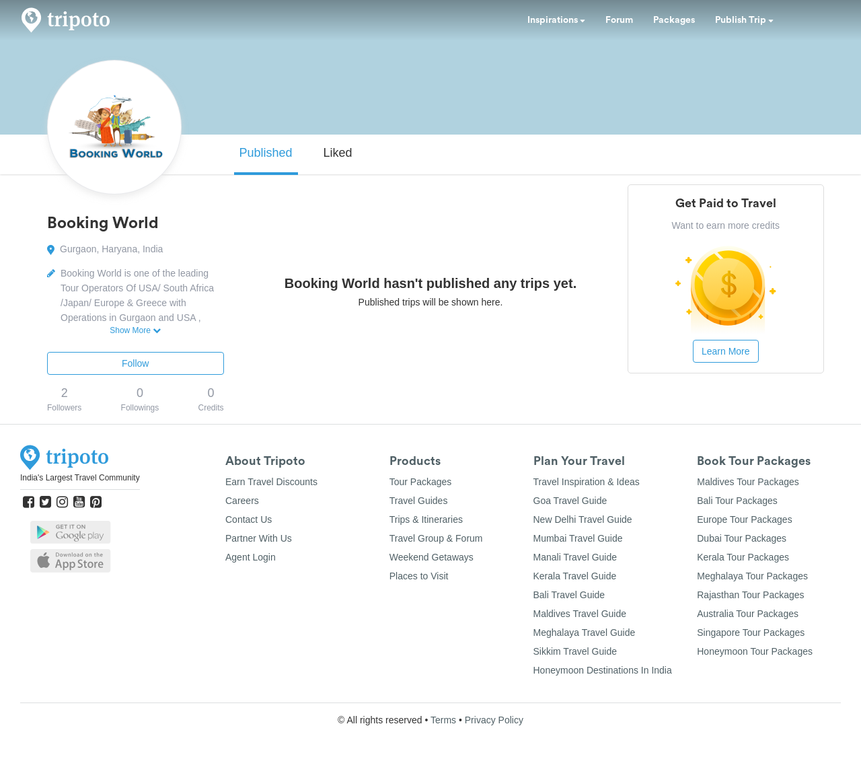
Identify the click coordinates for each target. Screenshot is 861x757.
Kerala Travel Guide (575, 576)
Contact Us (248, 519)
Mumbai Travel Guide (578, 538)
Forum (619, 20)
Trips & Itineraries (426, 519)
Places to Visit (419, 576)
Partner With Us (258, 538)
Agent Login (250, 557)
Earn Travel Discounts (271, 481)
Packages (674, 20)
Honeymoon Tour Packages (755, 651)
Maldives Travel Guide (580, 613)
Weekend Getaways (431, 557)
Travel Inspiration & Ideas (586, 481)
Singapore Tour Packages (750, 632)
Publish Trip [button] (744, 20)
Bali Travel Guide (569, 594)
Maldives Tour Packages (747, 481)
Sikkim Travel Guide (575, 651)
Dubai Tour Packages (741, 538)
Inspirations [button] (556, 20)
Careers (242, 500)
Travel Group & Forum (436, 538)
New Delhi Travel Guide (582, 519)
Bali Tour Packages (737, 500)
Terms (443, 720)
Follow (135, 363)
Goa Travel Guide (570, 500)
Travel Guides (418, 500)
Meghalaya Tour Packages (752, 576)
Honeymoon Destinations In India (602, 670)
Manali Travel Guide (575, 557)
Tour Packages (420, 481)
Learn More (726, 351)
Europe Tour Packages (744, 519)
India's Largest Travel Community (80, 477)
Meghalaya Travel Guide (584, 632)
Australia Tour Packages (747, 613)
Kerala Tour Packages (743, 557)
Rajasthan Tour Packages (750, 594)
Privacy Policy (494, 720)
